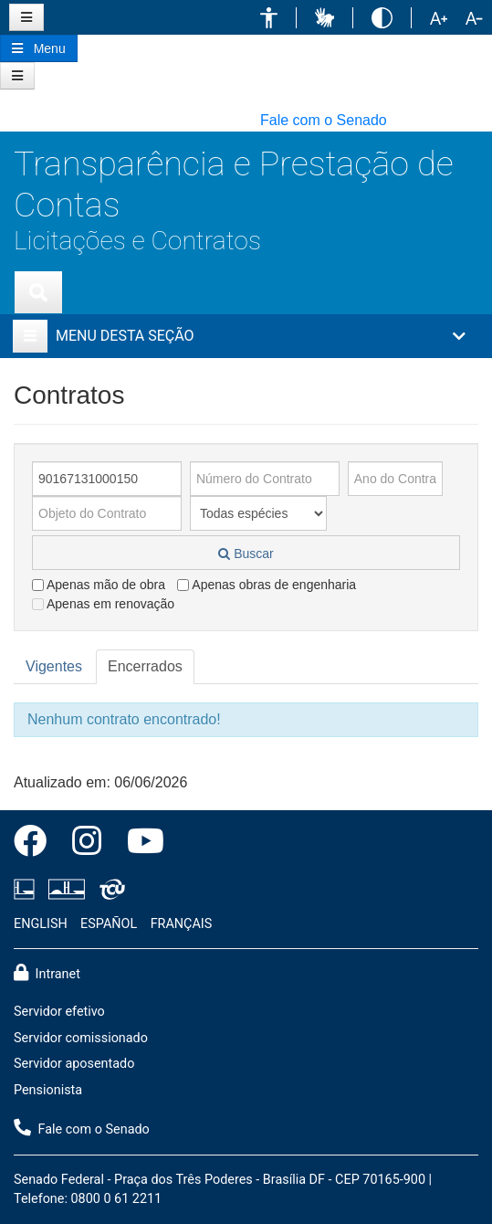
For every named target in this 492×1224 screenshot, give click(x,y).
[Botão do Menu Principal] (39, 48)
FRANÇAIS (182, 924)
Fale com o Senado (323, 120)
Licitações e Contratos (137, 241)
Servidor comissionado (81, 1038)
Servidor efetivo (59, 1011)
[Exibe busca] (38, 292)
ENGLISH (41, 924)
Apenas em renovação (103, 603)
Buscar (245, 553)
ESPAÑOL (108, 924)
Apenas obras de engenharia (266, 584)
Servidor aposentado (74, 1063)
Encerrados (145, 666)
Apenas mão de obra (98, 584)
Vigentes (54, 666)
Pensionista (48, 1090)
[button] (268, 17)
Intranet (47, 973)
